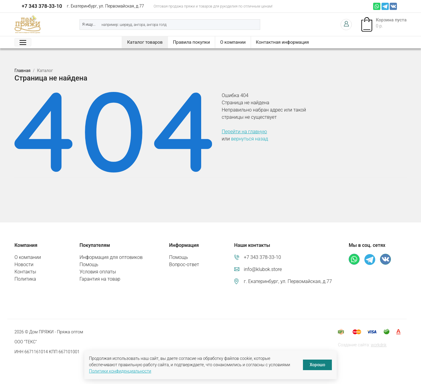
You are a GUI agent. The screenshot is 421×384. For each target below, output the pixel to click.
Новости (23, 264)
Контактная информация (282, 42)
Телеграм (385, 6)
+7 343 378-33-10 (42, 6)
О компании (232, 42)
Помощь (89, 264)
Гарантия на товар (100, 279)
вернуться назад (249, 139)
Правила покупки (191, 42)
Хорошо (317, 364)
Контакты (25, 272)
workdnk (378, 344)
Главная (22, 70)
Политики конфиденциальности (120, 371)
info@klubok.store (263, 269)
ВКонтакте (393, 6)
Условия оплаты (98, 272)
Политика (25, 279)
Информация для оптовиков (111, 257)
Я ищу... (88, 24)
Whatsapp (376, 6)
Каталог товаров (145, 42)
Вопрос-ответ (184, 264)
